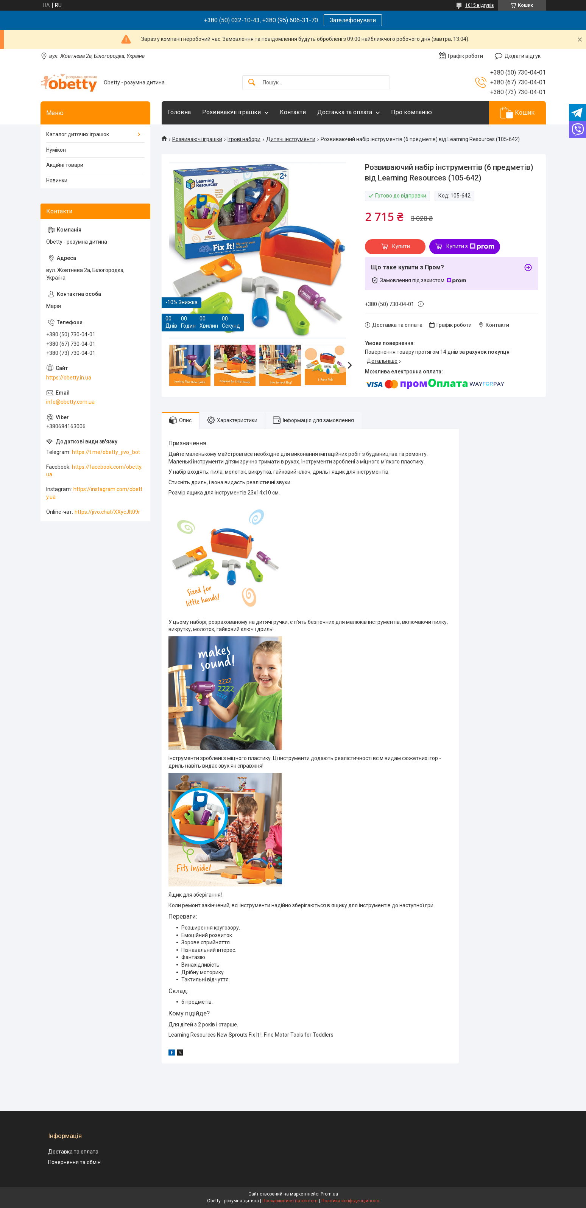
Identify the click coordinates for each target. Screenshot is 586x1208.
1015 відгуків (479, 5)
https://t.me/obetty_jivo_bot (106, 452)
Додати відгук (523, 56)
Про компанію (411, 112)
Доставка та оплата (344, 112)
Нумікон (56, 150)
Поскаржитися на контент (290, 1200)
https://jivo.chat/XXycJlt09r (107, 512)
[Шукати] (251, 83)
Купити (401, 246)
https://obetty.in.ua (68, 378)
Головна (179, 112)
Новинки (56, 180)
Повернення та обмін (74, 1162)
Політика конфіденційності (350, 1200)
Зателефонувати (353, 20)
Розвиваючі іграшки (231, 112)
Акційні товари (64, 165)
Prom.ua (329, 1194)
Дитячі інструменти (290, 139)
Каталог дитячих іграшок (77, 134)
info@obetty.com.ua (70, 402)
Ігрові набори (244, 139)
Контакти (293, 112)
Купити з (470, 246)
